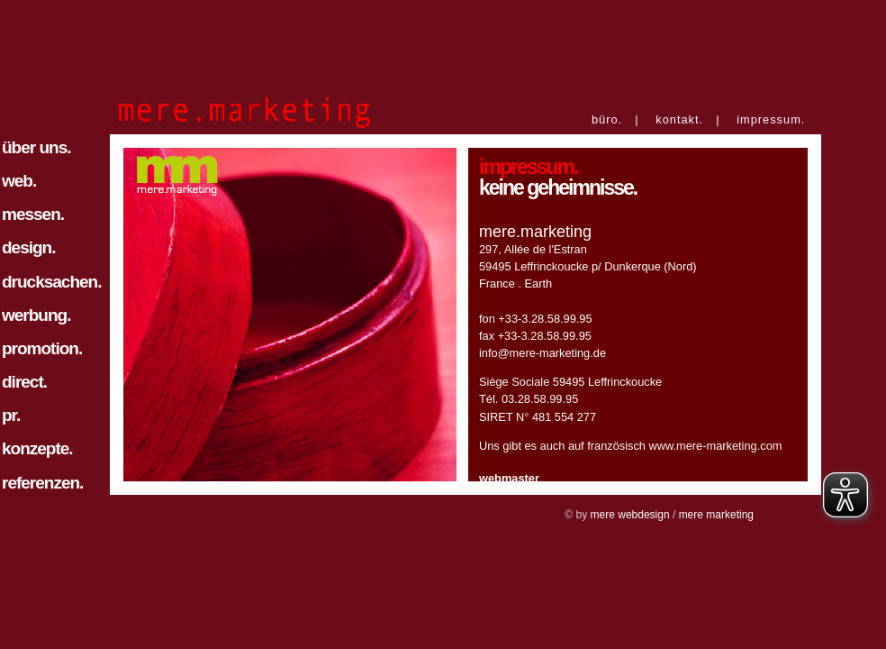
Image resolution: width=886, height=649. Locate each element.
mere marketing (716, 514)
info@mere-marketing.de (542, 353)
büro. (607, 119)
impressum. (771, 119)
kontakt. (679, 119)
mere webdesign (630, 514)
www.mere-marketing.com (715, 445)
